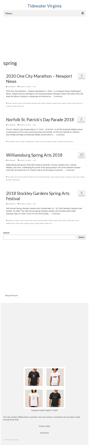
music (77, 220)
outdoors (63, 103)
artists (11, 177)
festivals (25, 177)
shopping (26, 223)
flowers (30, 177)
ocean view (43, 141)
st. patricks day (61, 141)
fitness (20, 103)
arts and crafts (18, 177)
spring (14, 106)
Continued (58, 96)
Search (6, 233)
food (34, 177)
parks (68, 103)
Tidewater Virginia (44, 5)
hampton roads (36, 103)
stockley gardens (39, 223)
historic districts (62, 220)
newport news (57, 103)
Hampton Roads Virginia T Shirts (44, 410)
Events (28, 86)
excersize (15, 103)
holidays (22, 141)
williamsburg (16, 180)
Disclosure (44, 433)
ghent (46, 220)
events (9, 103)
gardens (48, 177)
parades (49, 141)
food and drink (27, 103)
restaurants (68, 177)
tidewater (12, 86)
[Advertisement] (44, 36)
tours (78, 177)
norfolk (37, 141)
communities (11, 141)
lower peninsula (55, 177)
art (8, 177)
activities (9, 220)
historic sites (71, 220)
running (73, 103)
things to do (20, 106)
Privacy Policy (44, 426)
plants (62, 177)
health (43, 103)
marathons (49, 103)
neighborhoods (30, 141)
